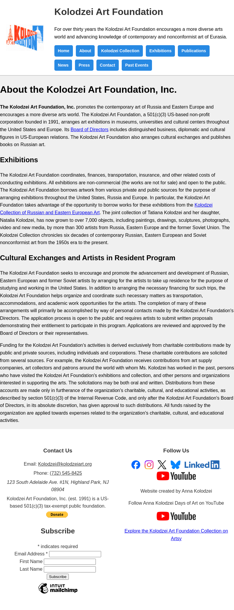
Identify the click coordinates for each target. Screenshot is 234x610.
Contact (107, 65)
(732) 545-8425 (66, 473)
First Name (31, 561)
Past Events (136, 65)
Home (63, 50)
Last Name (31, 569)
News (63, 65)
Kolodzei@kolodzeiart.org (65, 464)
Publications (193, 50)
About (85, 50)
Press (84, 65)
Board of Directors (89, 129)
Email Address (31, 553)
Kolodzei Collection (120, 50)
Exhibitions (160, 50)
